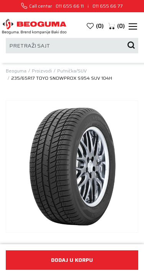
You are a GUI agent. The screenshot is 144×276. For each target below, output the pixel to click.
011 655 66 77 (108, 6)
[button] (116, 26)
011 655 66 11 (70, 6)
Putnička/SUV (72, 71)
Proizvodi (42, 71)
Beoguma (16, 71)
